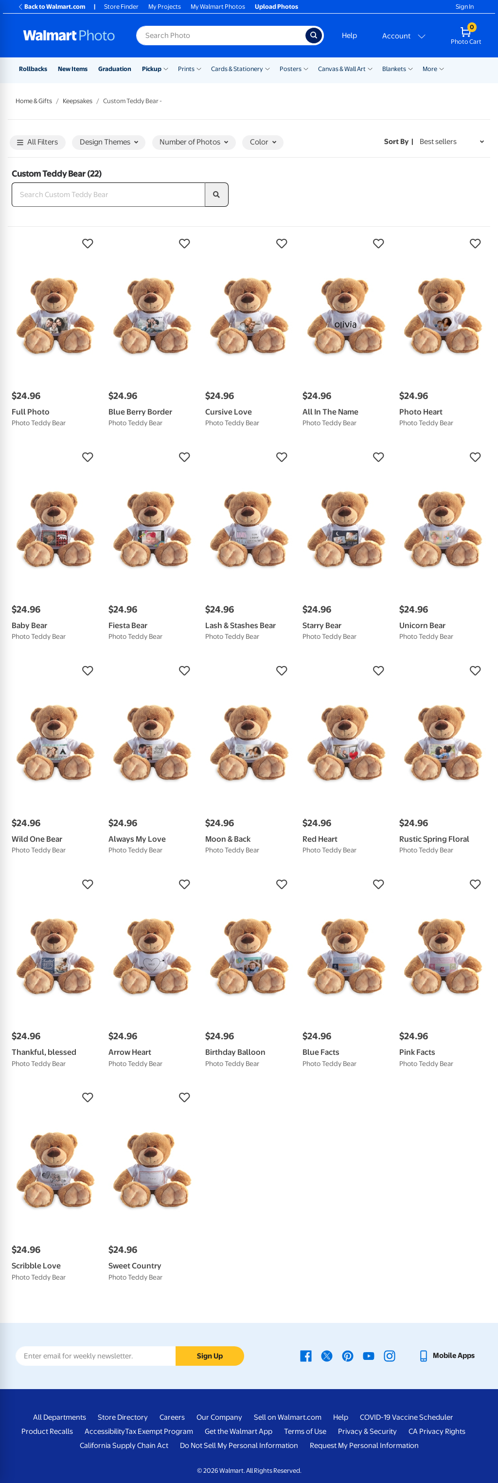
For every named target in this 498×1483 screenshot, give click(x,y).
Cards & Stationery (237, 68)
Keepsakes (77, 101)
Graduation (114, 68)
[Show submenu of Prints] (199, 68)
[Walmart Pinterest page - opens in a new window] (348, 1355)
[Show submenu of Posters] (306, 68)
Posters (291, 68)
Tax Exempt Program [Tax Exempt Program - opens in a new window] (159, 1431)
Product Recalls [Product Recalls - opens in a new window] (47, 1431)
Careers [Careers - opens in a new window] (172, 1417)
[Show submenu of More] (442, 68)
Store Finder (121, 6)
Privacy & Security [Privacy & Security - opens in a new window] (367, 1431)
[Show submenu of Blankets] (410, 68)
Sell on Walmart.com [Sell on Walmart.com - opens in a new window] (287, 1417)
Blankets (394, 68)
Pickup (151, 68)
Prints (186, 68)
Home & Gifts (34, 101)
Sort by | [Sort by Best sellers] (398, 141)
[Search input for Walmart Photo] (220, 35)
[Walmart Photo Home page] (69, 35)
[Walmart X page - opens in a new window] (327, 1355)
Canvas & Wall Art (342, 68)
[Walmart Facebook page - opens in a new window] (306, 1355)
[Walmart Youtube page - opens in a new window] (368, 1355)
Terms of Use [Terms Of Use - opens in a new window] (305, 1431)
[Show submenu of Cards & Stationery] (267, 68)
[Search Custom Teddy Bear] (108, 194)
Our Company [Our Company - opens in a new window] (219, 1417)
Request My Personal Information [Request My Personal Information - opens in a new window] (364, 1445)
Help (349, 35)
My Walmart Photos (218, 6)
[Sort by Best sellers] (451, 141)
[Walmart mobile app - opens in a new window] (446, 1355)
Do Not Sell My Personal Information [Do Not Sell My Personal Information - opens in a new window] (239, 1445)
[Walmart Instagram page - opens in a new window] (389, 1355)
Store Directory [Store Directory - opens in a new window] (123, 1417)
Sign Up (210, 1356)
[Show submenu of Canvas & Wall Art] (370, 68)
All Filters (37, 142)
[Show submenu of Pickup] (166, 68)
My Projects (164, 6)
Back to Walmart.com (51, 6)
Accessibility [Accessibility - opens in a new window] (105, 1431)
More (430, 68)
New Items (73, 68)
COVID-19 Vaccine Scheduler (406, 1417)
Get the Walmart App (238, 1431)
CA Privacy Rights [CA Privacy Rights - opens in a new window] (437, 1431)
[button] (55, 243)
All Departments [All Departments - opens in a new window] (59, 1417)
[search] (217, 194)
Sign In (465, 6)
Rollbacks (33, 68)
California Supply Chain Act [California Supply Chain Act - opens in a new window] (124, 1445)
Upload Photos (276, 6)
